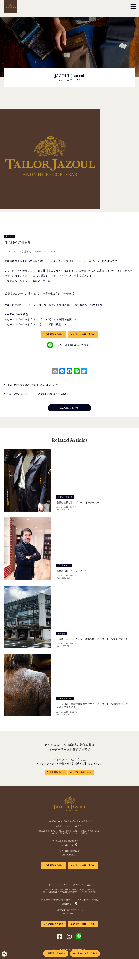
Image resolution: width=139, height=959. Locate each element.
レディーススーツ (65, 497)
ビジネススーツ (64, 565)
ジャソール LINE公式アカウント (69, 345)
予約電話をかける (54, 334)
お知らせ (9, 236)
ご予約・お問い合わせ (84, 334)
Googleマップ (67, 845)
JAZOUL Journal (69, 407)
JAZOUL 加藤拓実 (22, 251)
